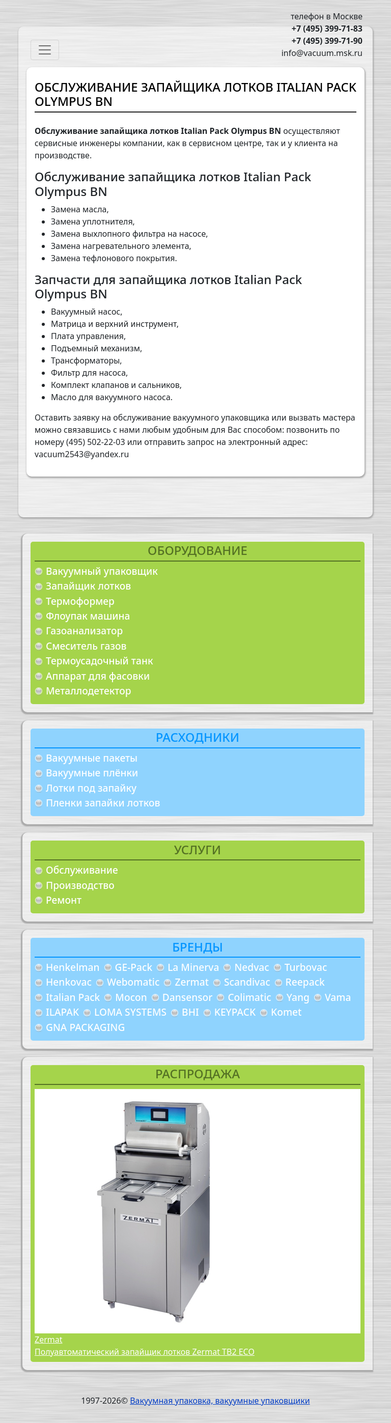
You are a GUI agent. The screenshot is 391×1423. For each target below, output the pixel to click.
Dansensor (187, 997)
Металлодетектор (88, 690)
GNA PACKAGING (85, 1027)
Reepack (305, 981)
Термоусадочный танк (99, 660)
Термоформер (80, 601)
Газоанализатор (84, 630)
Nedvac (251, 967)
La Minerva (193, 967)
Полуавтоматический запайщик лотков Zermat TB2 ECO (145, 1351)
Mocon (131, 997)
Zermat (192, 981)
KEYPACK (235, 1012)
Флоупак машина (88, 615)
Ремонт (63, 900)
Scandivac (247, 981)
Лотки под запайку (91, 788)
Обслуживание (82, 869)
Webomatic (133, 981)
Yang (298, 997)
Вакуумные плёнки (92, 772)
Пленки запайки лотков (103, 802)
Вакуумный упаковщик (102, 571)
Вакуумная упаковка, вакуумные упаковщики (220, 1400)
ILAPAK (62, 1012)
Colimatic (249, 997)
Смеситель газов (86, 645)
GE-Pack (134, 967)
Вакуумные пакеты (91, 757)
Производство (80, 885)
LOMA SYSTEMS (130, 1012)
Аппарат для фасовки (98, 676)
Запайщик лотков (88, 585)
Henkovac (69, 981)
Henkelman (73, 967)
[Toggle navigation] (45, 50)
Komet (286, 1012)
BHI (190, 1012)
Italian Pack (73, 997)
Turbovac (306, 967)
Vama (338, 997)
